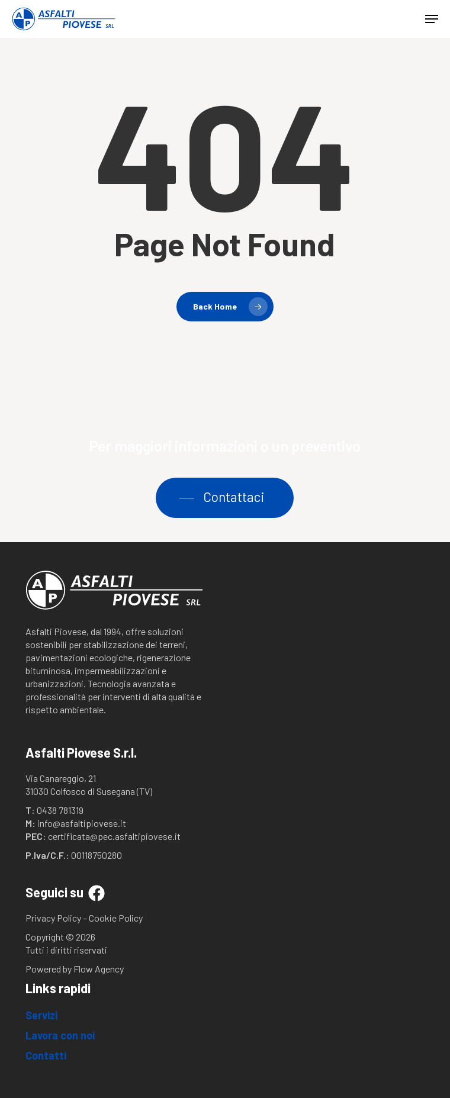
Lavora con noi (60, 1035)
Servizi (41, 1015)
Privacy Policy (53, 917)
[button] (431, 19)
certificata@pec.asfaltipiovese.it (114, 836)
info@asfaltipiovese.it (81, 823)
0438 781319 (60, 810)
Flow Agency (98, 968)
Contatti (45, 1055)
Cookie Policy (116, 917)
